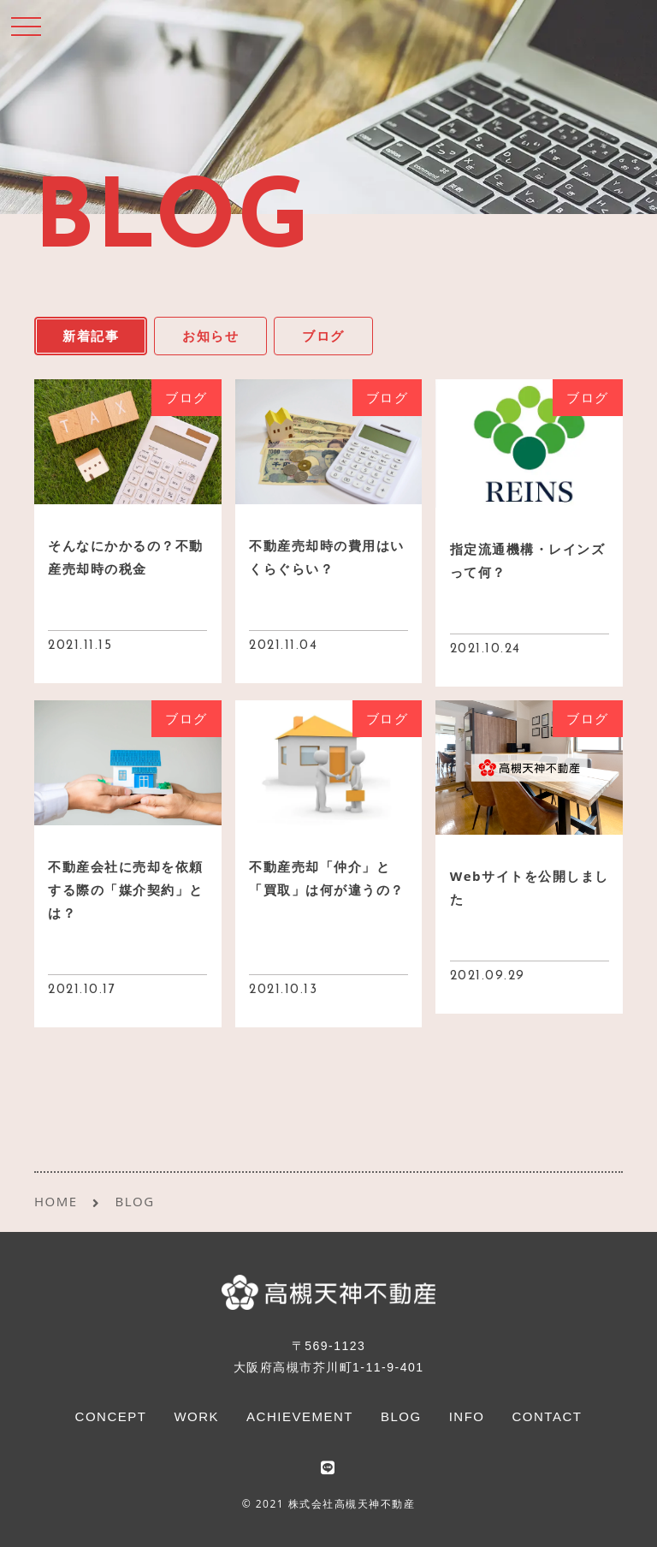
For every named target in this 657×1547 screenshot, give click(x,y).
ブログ (323, 335)
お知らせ (210, 335)
